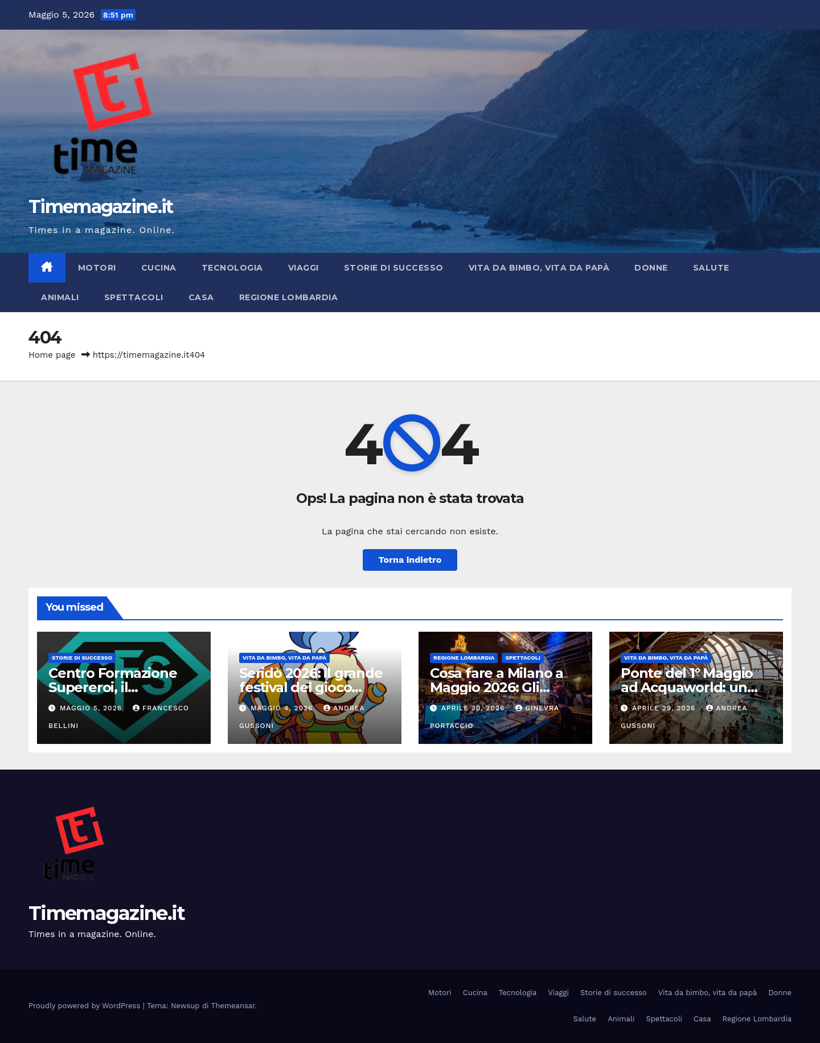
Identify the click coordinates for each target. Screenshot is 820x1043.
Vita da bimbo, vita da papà (539, 268)
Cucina (159, 268)
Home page (52, 355)
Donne (651, 268)
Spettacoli (133, 297)
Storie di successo (394, 268)
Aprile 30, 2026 (474, 708)
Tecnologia (232, 268)
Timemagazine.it (100, 206)
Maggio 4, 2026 (283, 708)
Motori (97, 268)
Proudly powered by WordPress (85, 1005)
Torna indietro (410, 559)
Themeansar (233, 1005)
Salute (711, 268)
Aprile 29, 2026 (665, 708)
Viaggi (303, 268)
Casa (201, 297)
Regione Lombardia (288, 297)
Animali (60, 297)
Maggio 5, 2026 (92, 708)
